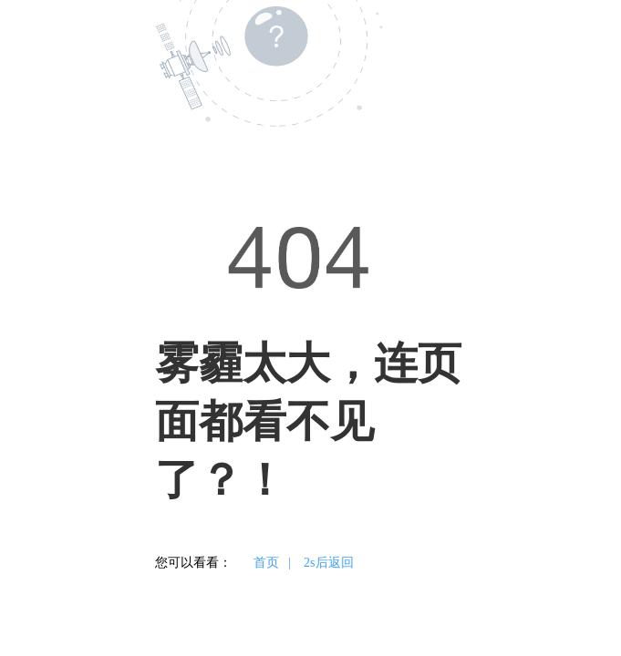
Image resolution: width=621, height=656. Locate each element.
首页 (266, 562)
